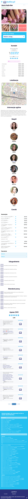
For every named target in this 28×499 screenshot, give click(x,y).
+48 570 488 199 (14, 52)
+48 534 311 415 (14, 53)
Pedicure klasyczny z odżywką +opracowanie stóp (12, 479)
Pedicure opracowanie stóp (8, 481)
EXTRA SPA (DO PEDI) (6, 469)
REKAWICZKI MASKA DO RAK (8, 470)
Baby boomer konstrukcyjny (8, 473)
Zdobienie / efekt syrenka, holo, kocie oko (10, 464)
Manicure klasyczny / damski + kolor (9, 453)
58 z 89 (14, 404)
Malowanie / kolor (6, 461)
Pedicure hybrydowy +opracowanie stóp (10, 476)
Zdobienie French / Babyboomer (9, 462)
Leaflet (25, 104)
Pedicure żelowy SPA (7, 485)
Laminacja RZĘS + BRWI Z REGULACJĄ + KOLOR (12, 427)
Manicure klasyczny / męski (8, 454)
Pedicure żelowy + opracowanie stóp (10, 484)
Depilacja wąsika (6, 429)
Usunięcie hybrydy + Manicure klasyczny (10, 471)
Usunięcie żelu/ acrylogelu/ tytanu (9, 467)
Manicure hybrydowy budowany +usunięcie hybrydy (12, 440)
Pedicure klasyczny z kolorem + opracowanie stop (12, 478)
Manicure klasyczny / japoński (8, 456)
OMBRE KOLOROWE (6, 468)
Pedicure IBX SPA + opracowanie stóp (10, 483)
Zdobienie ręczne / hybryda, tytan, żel (10, 463)
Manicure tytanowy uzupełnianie (9, 451)
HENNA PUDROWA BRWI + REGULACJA (10, 432)
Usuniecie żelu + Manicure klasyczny (9, 472)
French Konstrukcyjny (7, 438)
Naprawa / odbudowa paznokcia (9, 460)
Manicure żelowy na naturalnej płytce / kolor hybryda (13, 448)
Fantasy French (6, 437)
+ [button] (2, 83)
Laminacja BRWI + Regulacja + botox (10, 424)
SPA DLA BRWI (5, 428)
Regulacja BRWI (6, 420)
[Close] (26, 498)
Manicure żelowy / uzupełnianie (9, 447)
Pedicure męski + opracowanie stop (10, 480)
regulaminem (8, 497)
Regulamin (14, 493)
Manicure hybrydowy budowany (9, 439)
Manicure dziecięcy (6, 455)
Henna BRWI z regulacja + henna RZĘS (10, 426)
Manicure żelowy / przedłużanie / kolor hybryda (12, 446)
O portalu (5, 493)
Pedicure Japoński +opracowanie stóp (10, 477)
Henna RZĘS (5, 423)
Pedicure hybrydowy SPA (7, 486)
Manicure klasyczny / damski (8, 452)
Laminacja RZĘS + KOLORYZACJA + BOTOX (11, 431)
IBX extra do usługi (6, 459)
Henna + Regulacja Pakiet (7, 419)
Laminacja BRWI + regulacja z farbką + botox (11, 425)
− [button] (2, 85)
